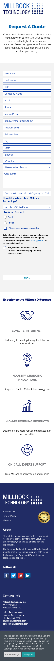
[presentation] (25, 264)
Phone (11, 223)
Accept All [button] (28, 654)
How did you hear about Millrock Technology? (21, 200)
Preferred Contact (14, 212)
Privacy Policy (9, 516)
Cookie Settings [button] (12, 654)
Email (10, 217)
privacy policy (37, 240)
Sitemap (7, 520)
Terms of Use (9, 512)
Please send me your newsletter (24, 228)
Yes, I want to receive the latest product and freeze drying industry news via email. (24, 250)
